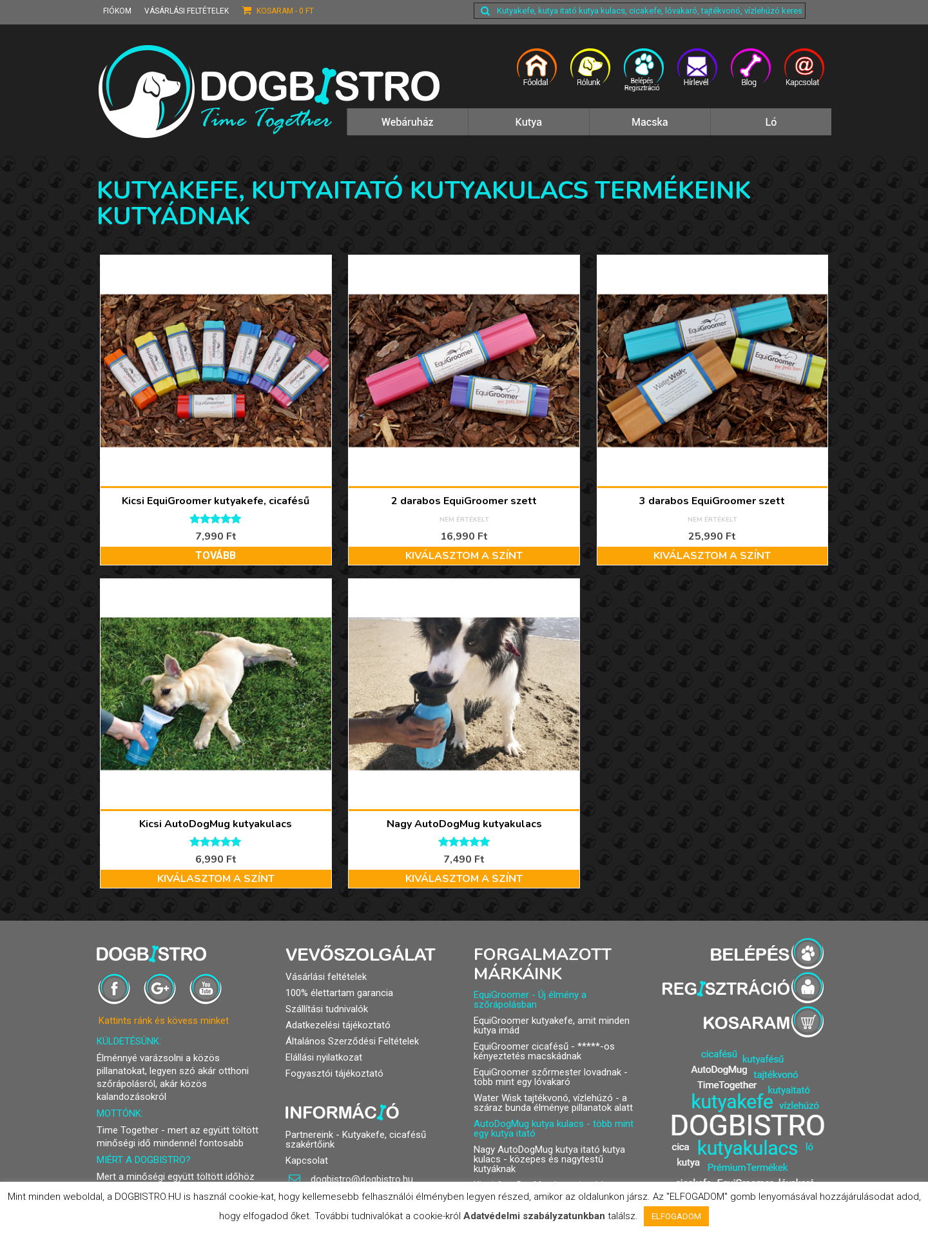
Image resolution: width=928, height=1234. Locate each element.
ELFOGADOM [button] (676, 1216)
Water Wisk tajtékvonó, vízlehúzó (543, 1098)
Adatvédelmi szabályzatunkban (534, 1216)
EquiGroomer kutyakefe (523, 1020)
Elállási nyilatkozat (323, 1057)
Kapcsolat (306, 1160)
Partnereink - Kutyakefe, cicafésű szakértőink (355, 1139)
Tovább (215, 555)
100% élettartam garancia (339, 993)
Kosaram (278, 10)
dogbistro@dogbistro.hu (351, 1179)
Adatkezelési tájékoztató (338, 1025)
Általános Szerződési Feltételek (352, 1041)
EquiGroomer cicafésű (521, 1046)
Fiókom (117, 10)
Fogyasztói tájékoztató (334, 1073)
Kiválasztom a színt (464, 556)
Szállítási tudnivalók (326, 1009)
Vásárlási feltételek (186, 10)
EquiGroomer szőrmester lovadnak (547, 1072)
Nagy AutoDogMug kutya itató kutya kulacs (549, 1154)
